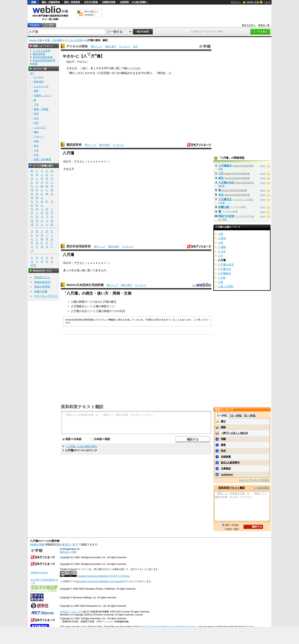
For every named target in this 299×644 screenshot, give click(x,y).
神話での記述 (226, 216)
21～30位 (249, 415)
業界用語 (39, 81)
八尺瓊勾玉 (225, 199)
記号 (33, 265)
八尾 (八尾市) (226, 286)
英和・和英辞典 (72, 2)
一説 (82, 68)
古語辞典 (124, 2)
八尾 (220, 282)
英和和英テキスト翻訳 (82, 406)
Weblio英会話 (42, 282)
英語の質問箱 (42, 286)
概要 (223, 444)
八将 (220, 233)
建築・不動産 (41, 109)
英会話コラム (42, 277)
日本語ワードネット (70, 611)
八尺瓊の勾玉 (79, 310)
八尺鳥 (222, 277)
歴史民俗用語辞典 (78, 246)
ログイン (236, 2)
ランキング (124, 46)
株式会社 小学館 (68, 552)
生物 (36, 141)
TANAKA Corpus (39, 572)
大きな (71, 68)
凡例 (135, 46)
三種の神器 (77, 301)
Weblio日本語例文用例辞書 (85, 285)
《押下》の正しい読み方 (234, 433)
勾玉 (122, 310)
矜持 (223, 450)
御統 (123, 72)
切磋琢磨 (226, 456)
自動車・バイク (42, 95)
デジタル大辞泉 (74, 40)
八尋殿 (222, 247)
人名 (36, 150)
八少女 (222, 251)
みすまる (132, 72)
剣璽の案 (223, 207)
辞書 (33, 2)
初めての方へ (249, 25)
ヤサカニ (79, 161)
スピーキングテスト (46, 295)
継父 (223, 421)
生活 (36, 122)
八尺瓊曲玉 (77, 306)
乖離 (223, 439)
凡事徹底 (226, 468)
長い (79, 270)
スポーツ (39, 136)
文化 (36, 118)
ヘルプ (267, 2)
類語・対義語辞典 (51, 2)
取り (149, 72)
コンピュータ (41, 86)
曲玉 (113, 301)
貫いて (120, 68)
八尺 (221, 173)
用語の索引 (110, 46)
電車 (36, 90)
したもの (134, 68)
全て (32, 73)
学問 (36, 113)
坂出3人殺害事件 (230, 462)
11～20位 (236, 415)
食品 (36, 145)
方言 (36, 154)
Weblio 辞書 (253, 2)
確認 (223, 427)
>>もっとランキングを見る (254, 480)
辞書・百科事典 (53, 40)
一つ (89, 301)
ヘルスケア (40, 127)
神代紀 (162, 72)
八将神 (222, 238)
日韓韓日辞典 (109, 2)
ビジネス (39, 77)
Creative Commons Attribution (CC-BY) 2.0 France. (103, 576)
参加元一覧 (264, 25)
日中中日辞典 (91, 2)
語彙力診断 (40, 291)
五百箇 (104, 72)
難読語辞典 (74, 144)
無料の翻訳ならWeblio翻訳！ (91, 13)
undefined (227, 474)
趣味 (36, 132)
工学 (36, 104)
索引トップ (96, 46)
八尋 (220, 242)
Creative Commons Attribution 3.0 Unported (100, 581)
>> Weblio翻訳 (261, 487)
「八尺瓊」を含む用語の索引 (81, 446)
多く (93, 68)
